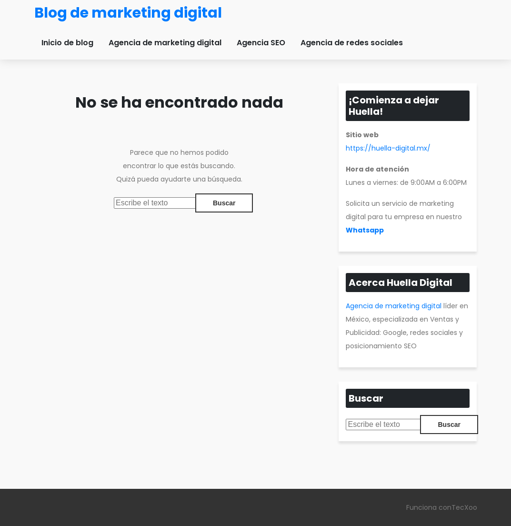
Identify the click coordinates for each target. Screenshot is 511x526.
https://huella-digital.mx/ (388, 148)
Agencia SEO (261, 42)
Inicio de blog (67, 42)
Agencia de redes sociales (352, 42)
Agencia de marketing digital (165, 42)
